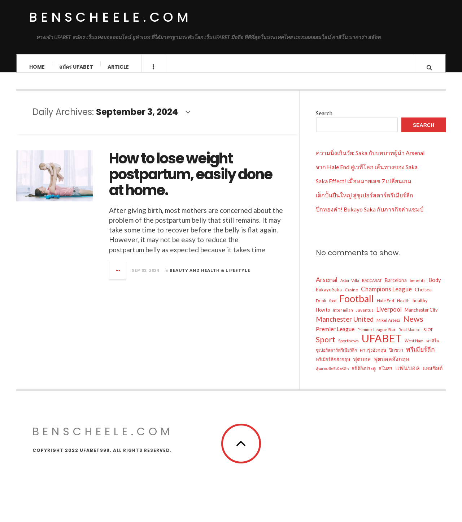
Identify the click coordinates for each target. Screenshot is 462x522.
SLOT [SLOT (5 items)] (428, 336)
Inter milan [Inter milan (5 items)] (343, 317)
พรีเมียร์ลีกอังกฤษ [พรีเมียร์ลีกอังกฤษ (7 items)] (333, 366)
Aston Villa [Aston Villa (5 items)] (349, 287)
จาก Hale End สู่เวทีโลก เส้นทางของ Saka (367, 173)
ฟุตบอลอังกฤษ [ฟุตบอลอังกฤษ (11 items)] (391, 365)
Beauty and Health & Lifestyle (210, 277)
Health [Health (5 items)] (403, 307)
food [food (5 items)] (332, 307)
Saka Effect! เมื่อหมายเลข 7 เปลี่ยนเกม (363, 187)
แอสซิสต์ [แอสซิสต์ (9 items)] (433, 375)
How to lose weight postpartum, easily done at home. (190, 181)
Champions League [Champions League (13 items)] (386, 296)
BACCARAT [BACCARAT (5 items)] (372, 287)
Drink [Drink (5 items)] (321, 307)
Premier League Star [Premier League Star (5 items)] (376, 336)
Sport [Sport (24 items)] (325, 346)
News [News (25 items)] (413, 325)
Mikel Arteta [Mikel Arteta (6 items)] (388, 327)
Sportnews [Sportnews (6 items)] (348, 347)
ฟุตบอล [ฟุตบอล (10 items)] (362, 366)
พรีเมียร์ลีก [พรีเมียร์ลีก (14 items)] (420, 356)
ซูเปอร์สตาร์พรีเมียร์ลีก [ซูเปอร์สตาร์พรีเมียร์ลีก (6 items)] (336, 357)
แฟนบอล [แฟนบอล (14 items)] (407, 374)
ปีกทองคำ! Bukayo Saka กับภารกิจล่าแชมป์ (369, 216)
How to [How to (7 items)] (323, 317)
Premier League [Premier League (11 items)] (335, 335)
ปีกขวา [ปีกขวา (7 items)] (396, 357)
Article (118, 66)
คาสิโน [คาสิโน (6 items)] (432, 347)
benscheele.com (110, 17)
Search (324, 119)
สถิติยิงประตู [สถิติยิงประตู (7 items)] (364, 375)
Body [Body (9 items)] (434, 287)
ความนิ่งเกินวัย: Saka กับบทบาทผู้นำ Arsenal (370, 159)
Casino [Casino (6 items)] (351, 296)
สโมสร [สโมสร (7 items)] (385, 375)
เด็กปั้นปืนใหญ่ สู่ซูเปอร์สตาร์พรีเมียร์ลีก (364, 201)
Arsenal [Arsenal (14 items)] (326, 286)
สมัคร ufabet (76, 66)
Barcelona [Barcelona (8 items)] (396, 287)
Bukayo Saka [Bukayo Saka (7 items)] (329, 296)
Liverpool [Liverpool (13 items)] (389, 316)
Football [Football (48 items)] (356, 305)
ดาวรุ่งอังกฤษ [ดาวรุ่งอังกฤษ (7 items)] (373, 357)
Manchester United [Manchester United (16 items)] (345, 326)
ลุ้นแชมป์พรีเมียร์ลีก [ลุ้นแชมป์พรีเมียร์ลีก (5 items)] (332, 375)
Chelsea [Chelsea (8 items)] (423, 296)
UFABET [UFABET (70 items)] (382, 345)
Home (37, 66)
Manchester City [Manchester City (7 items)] (421, 317)
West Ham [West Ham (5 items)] (414, 347)
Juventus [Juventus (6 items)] (365, 317)
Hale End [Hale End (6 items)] (385, 307)
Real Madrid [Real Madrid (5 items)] (409, 336)
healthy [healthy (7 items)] (420, 307)
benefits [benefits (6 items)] (418, 287)
